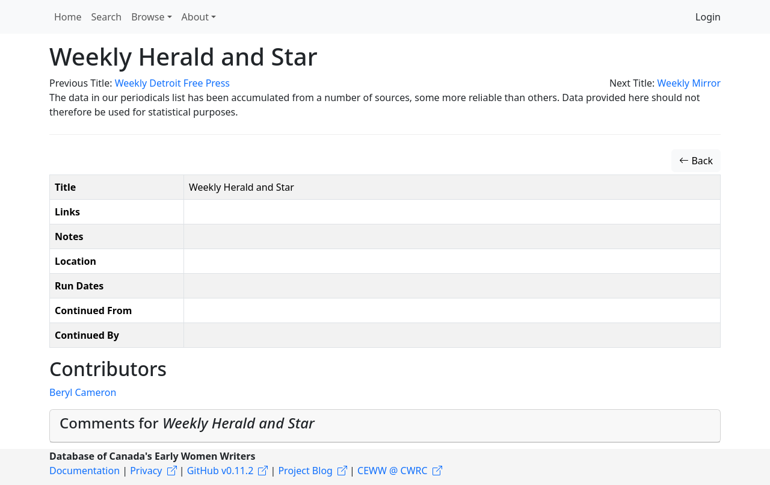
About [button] (195, 16)
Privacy (146, 470)
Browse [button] (147, 16)
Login (708, 16)
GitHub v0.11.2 (220, 470)
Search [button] (106, 16)
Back (696, 160)
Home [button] (68, 16)
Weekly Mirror (689, 83)
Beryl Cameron (82, 392)
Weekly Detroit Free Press (172, 83)
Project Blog (305, 470)
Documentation (84, 470)
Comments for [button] (187, 423)
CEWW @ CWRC (392, 470)
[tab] (385, 426)
